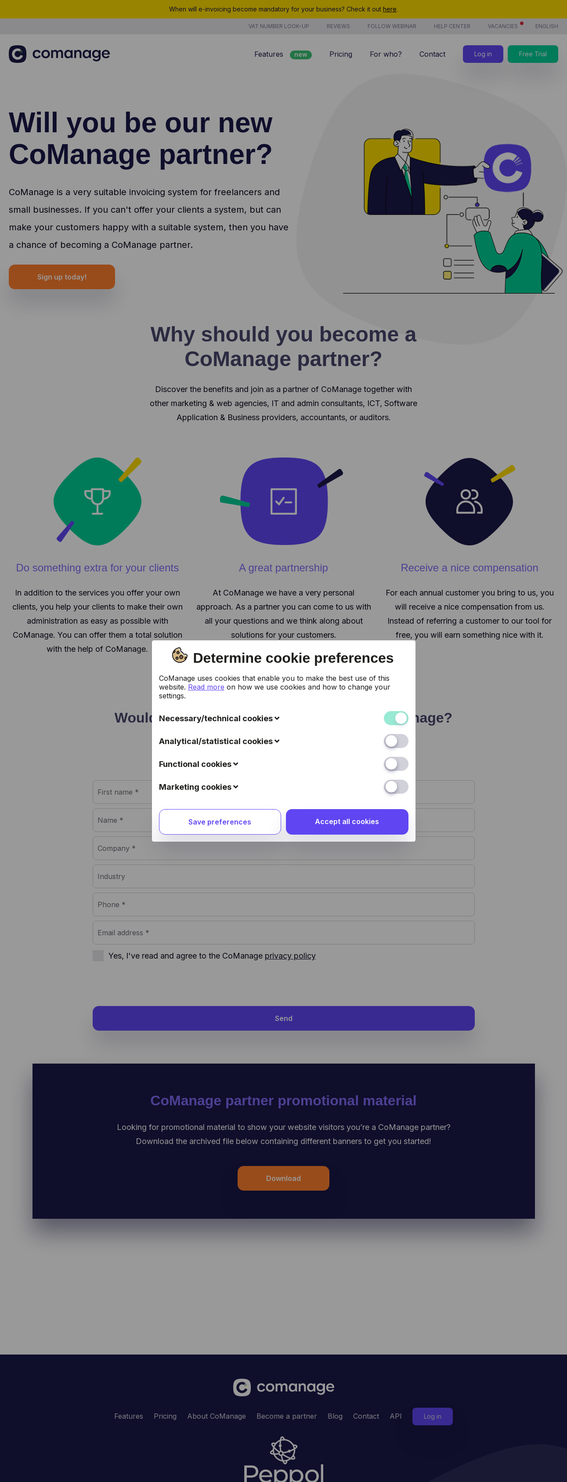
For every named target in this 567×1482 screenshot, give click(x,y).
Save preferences (219, 630)
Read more (206, 495)
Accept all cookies (347, 630)
